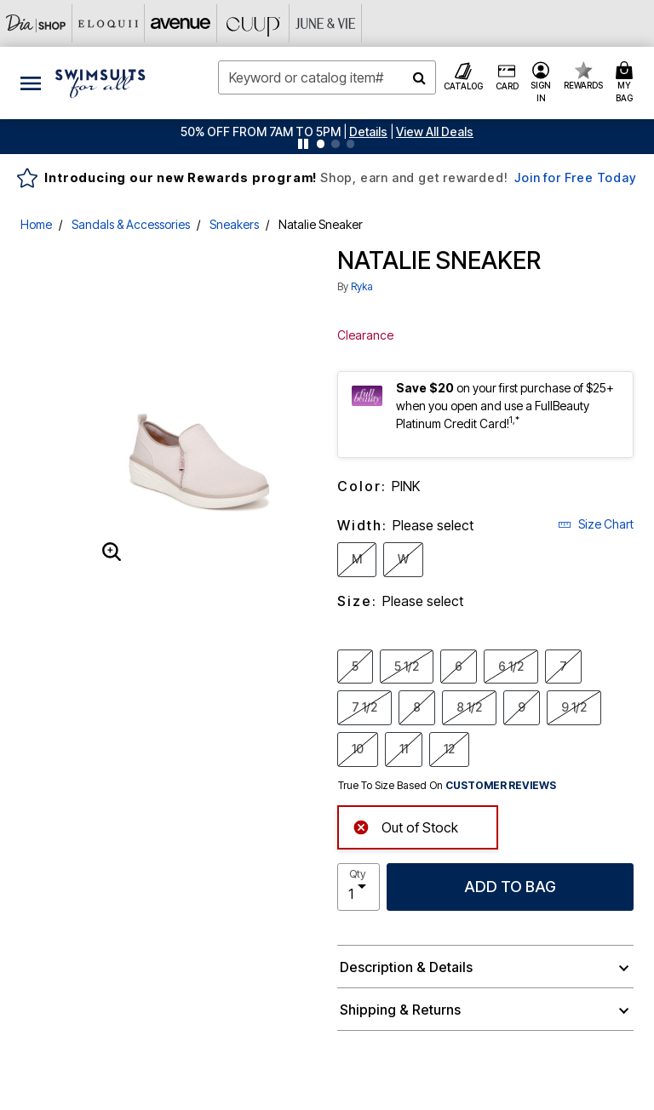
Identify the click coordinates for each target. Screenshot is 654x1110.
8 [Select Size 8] (417, 706)
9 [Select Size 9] (521, 706)
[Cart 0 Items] (627, 83)
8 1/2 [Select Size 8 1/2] (469, 706)
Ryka (362, 286)
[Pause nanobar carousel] (303, 144)
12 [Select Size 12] (449, 748)
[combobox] (327, 77)
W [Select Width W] (403, 558)
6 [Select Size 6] (458, 665)
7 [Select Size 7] (563, 665)
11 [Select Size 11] (403, 748)
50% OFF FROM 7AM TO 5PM (261, 131)
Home (36, 224)
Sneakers (234, 224)
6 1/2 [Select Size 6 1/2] (511, 665)
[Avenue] (181, 23)
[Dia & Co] (36, 23)
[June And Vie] (326, 23)
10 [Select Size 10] (358, 748)
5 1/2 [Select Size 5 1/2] (406, 665)
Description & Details (406, 967)
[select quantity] (358, 887)
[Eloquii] (108, 23)
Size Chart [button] (596, 524)
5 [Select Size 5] (355, 665)
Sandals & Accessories (131, 224)
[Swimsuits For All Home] (100, 81)
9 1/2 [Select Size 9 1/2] (574, 706)
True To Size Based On (447, 786)
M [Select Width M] (357, 558)
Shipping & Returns (400, 1009)
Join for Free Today (575, 177)
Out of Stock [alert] (405, 826)
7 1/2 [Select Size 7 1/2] (364, 706)
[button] (368, 131)
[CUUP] (253, 23)
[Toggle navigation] (30, 83)
